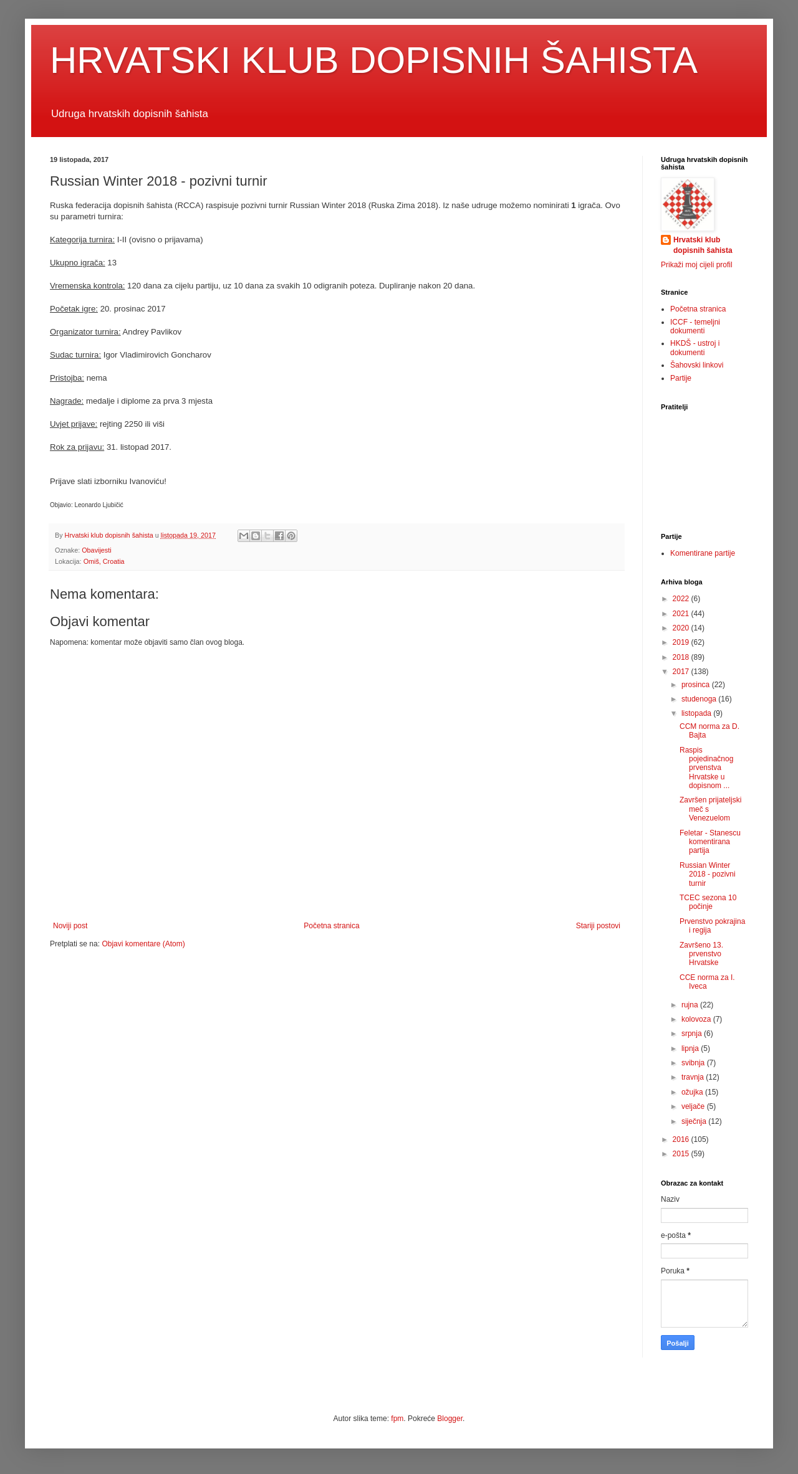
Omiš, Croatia (104, 561)
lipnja (691, 1048)
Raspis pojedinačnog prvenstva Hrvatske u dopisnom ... (706, 768)
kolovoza (697, 1019)
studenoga (699, 699)
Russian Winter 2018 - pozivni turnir (708, 874)
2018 (682, 657)
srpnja (692, 1033)
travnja (693, 1077)
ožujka (693, 1092)
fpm (397, 1418)
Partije (680, 378)
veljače (694, 1106)
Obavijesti (96, 550)
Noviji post (70, 925)
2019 (682, 642)
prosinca (696, 684)
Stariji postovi (598, 925)
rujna (690, 1005)
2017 (682, 671)
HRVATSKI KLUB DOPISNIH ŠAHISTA (374, 60)
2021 (682, 613)
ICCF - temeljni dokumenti (695, 326)
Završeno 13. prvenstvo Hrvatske (701, 954)
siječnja (694, 1121)
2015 (682, 1153)
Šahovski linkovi (696, 365)
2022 (682, 598)
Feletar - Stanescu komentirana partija (710, 842)
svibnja (694, 1062)
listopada (697, 713)
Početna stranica (331, 925)
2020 (682, 628)
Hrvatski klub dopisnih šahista (703, 245)
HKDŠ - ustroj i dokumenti (694, 347)
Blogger (450, 1418)
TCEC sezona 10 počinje (708, 902)
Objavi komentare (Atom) (143, 943)
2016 (682, 1139)
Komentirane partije (702, 553)
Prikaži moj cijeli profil (697, 264)
